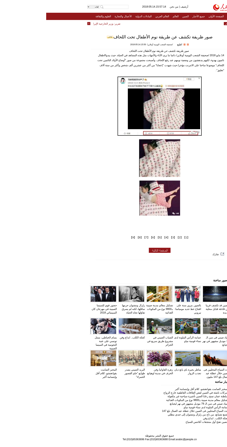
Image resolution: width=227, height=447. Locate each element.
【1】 (140, 237)
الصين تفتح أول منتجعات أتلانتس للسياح (160, 422)
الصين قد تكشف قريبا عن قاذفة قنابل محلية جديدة (171, 309)
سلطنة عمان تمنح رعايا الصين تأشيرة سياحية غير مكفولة (151, 396)
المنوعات (124, 23)
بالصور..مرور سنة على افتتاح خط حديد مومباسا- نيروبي (141, 309)
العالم (129, 16)
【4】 (120, 237)
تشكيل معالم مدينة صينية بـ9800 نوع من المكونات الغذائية (113, 309)
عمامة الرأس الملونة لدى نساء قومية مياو (160, 407)
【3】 (126, 237)
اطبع (133, 44)
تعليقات (111, 23)
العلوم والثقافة (57, 16)
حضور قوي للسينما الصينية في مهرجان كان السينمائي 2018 (58, 309)
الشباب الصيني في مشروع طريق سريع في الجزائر (114, 341)
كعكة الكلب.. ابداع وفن (86, 337)
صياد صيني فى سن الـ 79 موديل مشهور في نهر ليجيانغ (169, 341)
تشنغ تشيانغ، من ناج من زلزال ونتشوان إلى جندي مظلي (152, 414)
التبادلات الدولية (97, 16)
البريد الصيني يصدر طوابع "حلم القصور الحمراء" (88, 373)
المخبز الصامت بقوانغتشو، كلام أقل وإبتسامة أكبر (60, 373)
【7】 (100, 237)
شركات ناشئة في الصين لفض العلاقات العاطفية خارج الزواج (149, 392)
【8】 (93, 237)
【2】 (133, 237)
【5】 (113, 237)
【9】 (87, 237)
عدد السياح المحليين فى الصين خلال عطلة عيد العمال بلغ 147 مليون (170, 373)
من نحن (128, 6)
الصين (139, 16)
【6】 (107, 237)
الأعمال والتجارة (77, 16)
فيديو (101, 23)
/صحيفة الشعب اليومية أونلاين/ (114, 44)
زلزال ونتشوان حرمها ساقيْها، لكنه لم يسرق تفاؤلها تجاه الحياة (87, 309)
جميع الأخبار (152, 16)
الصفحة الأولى (170, 16)
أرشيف (138, 6)
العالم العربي (116, 16)
